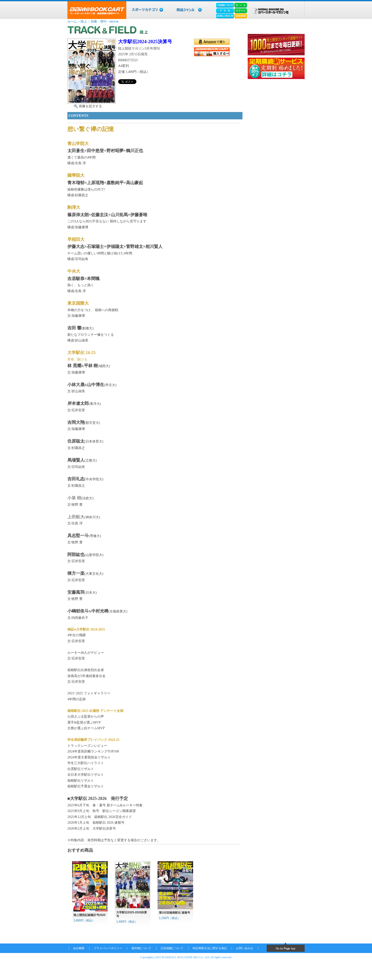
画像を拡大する (90, 106)
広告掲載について (172, 948)
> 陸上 (82, 21)
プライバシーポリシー (108, 948)
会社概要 (78, 948)
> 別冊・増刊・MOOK (103, 21)
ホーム (72, 21)
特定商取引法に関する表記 (210, 948)
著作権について (141, 948)
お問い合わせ (244, 948)
